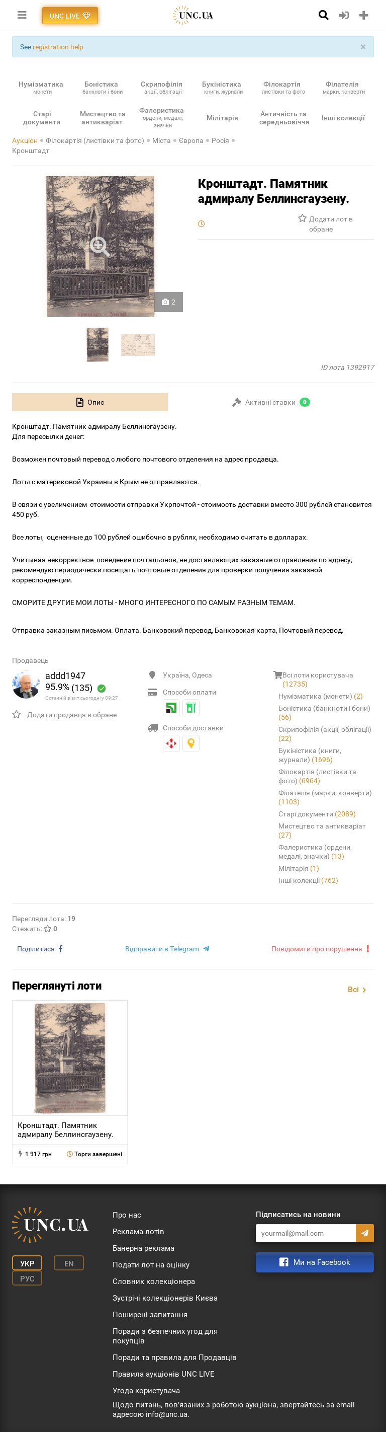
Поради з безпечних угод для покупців (165, 1336)
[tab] (90, 402)
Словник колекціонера (154, 1281)
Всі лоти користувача (317, 679)
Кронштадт (30, 150)
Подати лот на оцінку (151, 1264)
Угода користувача (146, 1390)
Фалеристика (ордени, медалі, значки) (315, 851)
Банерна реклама (143, 1248)
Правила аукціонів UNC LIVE (164, 1374)
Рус (27, 1279)
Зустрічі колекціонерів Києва (165, 1298)
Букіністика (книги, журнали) (309, 755)
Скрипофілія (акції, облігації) (324, 733)
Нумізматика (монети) (320, 696)
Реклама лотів (138, 1231)
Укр (27, 1263)
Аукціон (25, 140)
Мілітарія (298, 868)
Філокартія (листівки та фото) (95, 140)
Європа (191, 140)
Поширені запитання (150, 1314)
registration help (58, 47)
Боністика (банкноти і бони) (324, 712)
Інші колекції (308, 880)
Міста (161, 140)
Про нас (127, 1215)
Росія (220, 140)
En (69, 1263)
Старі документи (317, 814)
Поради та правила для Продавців (175, 1357)
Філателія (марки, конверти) (325, 797)
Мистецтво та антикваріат (322, 830)
